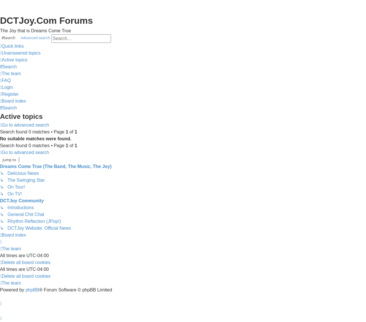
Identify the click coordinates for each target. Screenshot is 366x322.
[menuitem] (20, 53)
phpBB (32, 289)
